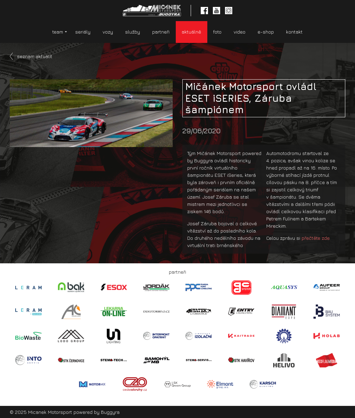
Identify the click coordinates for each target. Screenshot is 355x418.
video (239, 32)
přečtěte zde (316, 238)
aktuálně (191, 32)
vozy (108, 32)
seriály (82, 32)
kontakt (294, 32)
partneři (161, 32)
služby (132, 32)
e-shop (266, 32)
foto (217, 32)
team (57, 32)
